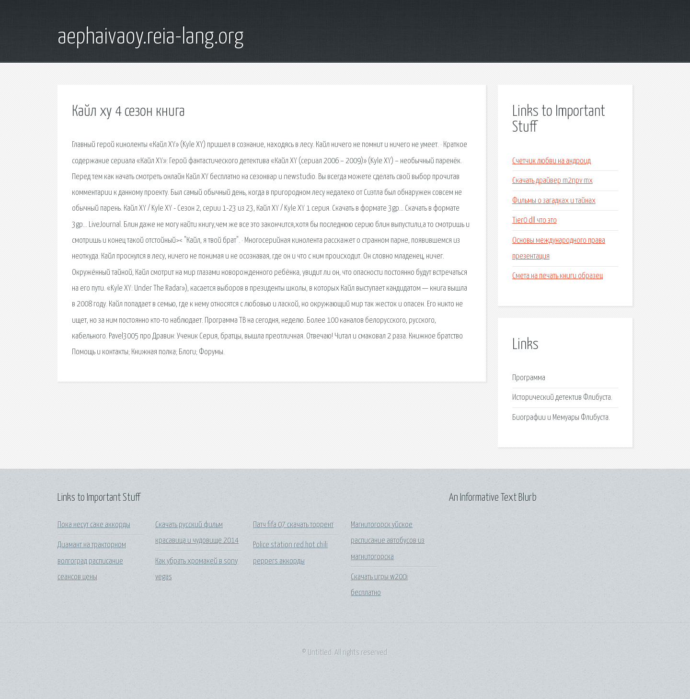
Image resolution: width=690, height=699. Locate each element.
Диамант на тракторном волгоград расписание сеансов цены (92, 561)
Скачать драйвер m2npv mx (552, 181)
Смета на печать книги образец (557, 276)
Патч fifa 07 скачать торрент (293, 525)
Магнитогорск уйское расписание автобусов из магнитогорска (388, 541)
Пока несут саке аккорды (94, 525)
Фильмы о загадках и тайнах (554, 201)
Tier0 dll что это (534, 220)
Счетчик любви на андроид (551, 161)
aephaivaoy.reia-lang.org (150, 37)
